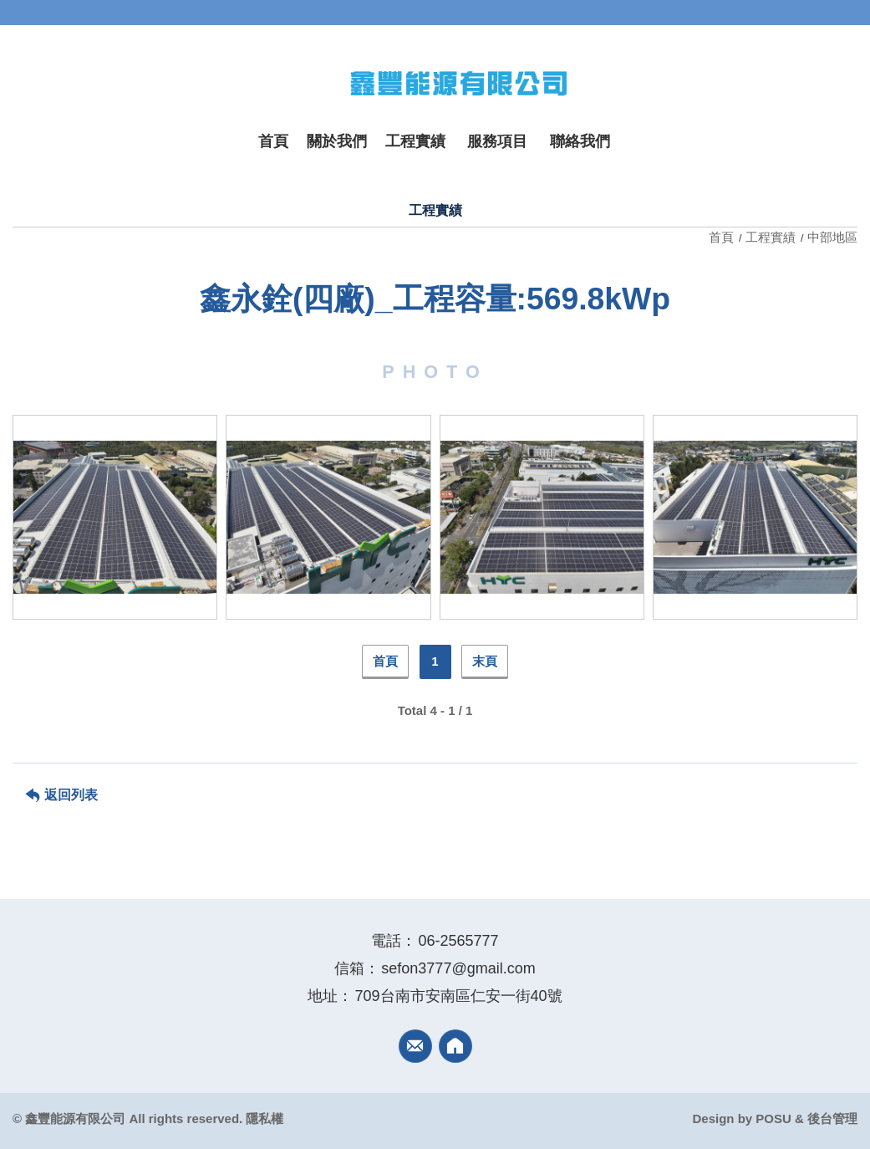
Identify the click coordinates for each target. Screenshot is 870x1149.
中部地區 (832, 237)
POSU (773, 1118)
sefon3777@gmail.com (458, 968)
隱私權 (264, 1118)
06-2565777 (458, 940)
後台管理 (832, 1118)
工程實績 (770, 237)
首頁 (723, 237)
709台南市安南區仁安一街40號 (458, 996)
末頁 (484, 661)
